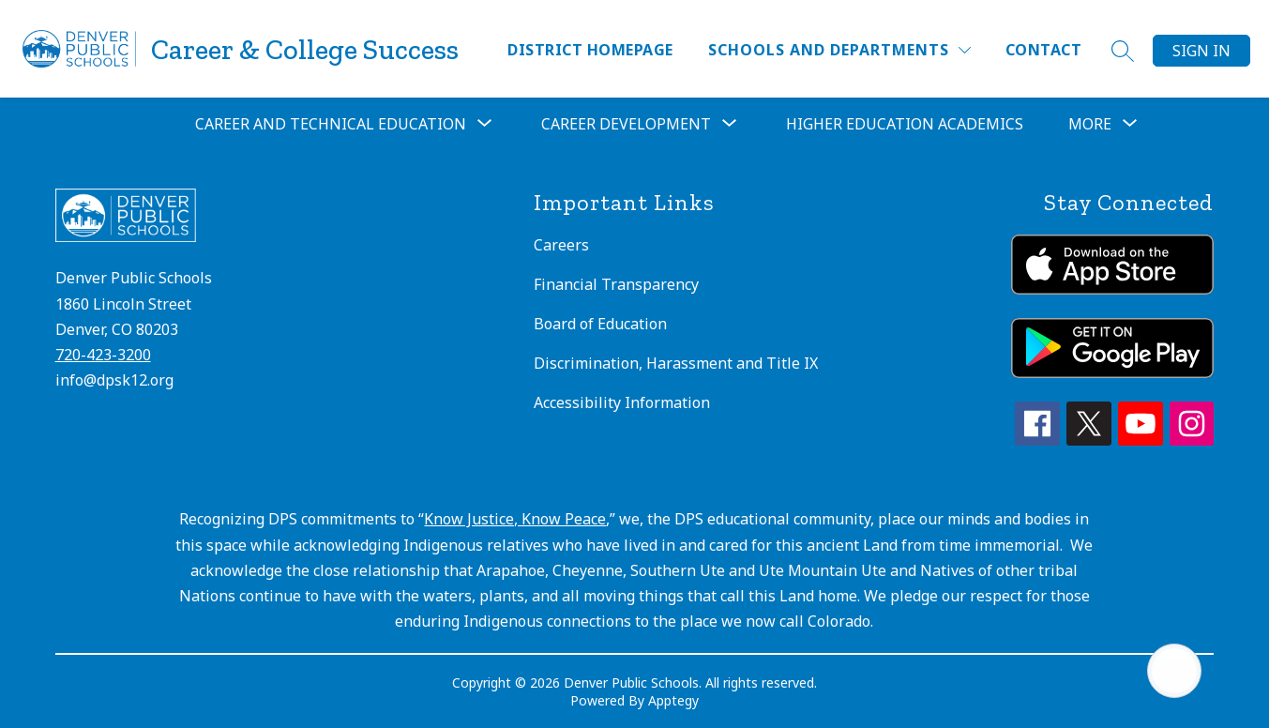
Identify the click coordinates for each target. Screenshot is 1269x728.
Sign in (1201, 50)
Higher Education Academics (904, 124)
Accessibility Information (622, 402)
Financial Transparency (616, 284)
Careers (561, 245)
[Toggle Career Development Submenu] (729, 124)
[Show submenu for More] (1089, 124)
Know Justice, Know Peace (515, 518)
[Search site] (1122, 50)
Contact (1043, 49)
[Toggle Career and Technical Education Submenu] (485, 124)
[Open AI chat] (1174, 670)
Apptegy (673, 700)
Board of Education (600, 323)
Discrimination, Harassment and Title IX (676, 363)
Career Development (626, 124)
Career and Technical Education (330, 124)
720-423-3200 (103, 354)
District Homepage (589, 49)
